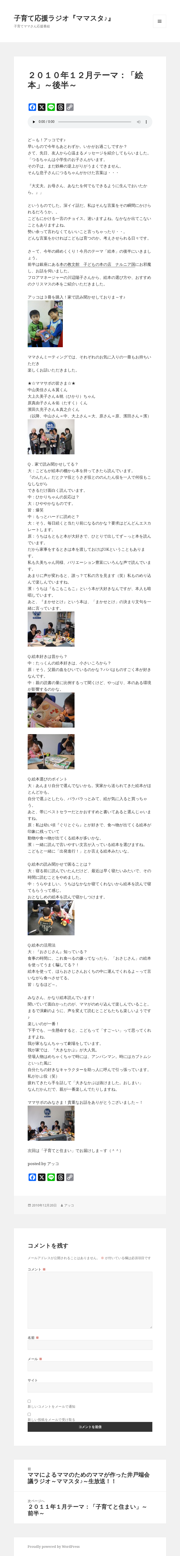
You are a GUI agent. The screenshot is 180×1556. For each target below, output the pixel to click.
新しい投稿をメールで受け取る (51, 1419)
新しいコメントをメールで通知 (51, 1406)
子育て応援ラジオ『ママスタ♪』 (64, 17)
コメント (37, 1269)
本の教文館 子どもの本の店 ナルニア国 (97, 264)
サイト (33, 1380)
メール (35, 1359)
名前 (33, 1337)
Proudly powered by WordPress (54, 1546)
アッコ (69, 1205)
